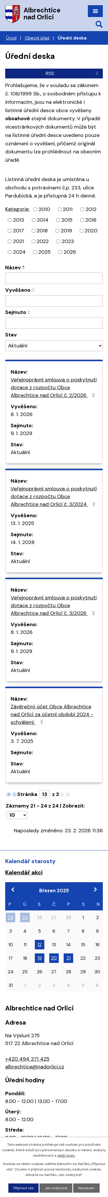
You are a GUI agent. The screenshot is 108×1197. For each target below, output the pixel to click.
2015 (67, 220)
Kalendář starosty (30, 861)
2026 (70, 252)
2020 (91, 230)
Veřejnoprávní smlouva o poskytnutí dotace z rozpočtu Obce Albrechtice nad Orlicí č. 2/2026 (54, 387)
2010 (44, 209)
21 (69, 958)
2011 (68, 209)
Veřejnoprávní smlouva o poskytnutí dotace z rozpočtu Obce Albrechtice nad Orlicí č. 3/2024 (54, 496)
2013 (18, 220)
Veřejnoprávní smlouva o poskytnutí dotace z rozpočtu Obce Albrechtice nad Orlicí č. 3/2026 (54, 605)
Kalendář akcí (24, 872)
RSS (73, 73)
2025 (44, 252)
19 (39, 958)
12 (39, 945)
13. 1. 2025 (22, 523)
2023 (68, 241)
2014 (42, 220)
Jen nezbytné (56, 1188)
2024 (19, 252)
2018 (42, 230)
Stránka (27, 794)
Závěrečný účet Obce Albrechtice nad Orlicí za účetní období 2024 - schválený (52, 714)
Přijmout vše (23, 1188)
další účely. (66, 1155)
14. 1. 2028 (23, 542)
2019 (66, 230)
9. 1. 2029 (21, 433)
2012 (91, 209)
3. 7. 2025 (22, 741)
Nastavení (86, 1188)
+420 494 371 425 (27, 1058)
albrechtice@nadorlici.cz (34, 1066)
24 (11, 917)
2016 (90, 220)
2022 (43, 241)
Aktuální (20, 452)
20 (54, 958)
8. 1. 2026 (22, 414)
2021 (18, 241)
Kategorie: (17, 209)
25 (25, 917)
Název (13, 267)
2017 (18, 230)
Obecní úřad (37, 38)
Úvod (11, 38)
